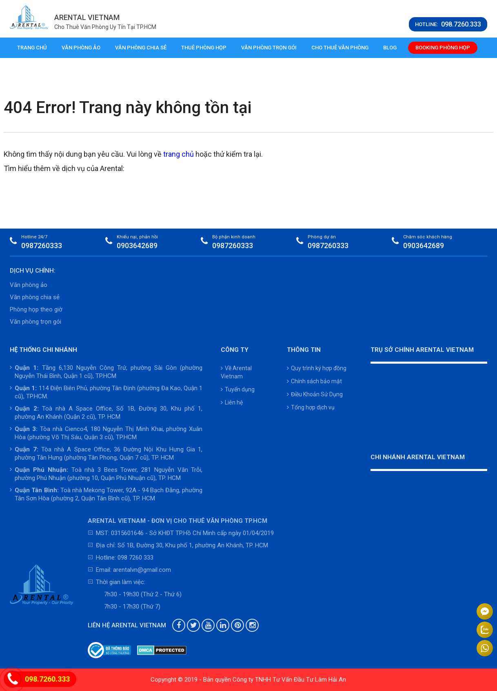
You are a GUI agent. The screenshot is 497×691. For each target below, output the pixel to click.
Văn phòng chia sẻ (140, 47)
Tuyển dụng (238, 389)
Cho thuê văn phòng (339, 47)
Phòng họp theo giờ (36, 309)
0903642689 (137, 245)
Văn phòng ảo (81, 47)
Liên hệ (232, 402)
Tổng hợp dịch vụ (311, 407)
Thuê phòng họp (203, 47)
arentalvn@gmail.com (142, 569)
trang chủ (178, 154)
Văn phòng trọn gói (269, 47)
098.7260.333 (47, 679)
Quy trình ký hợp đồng (316, 368)
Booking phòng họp (442, 47)
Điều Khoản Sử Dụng (315, 394)
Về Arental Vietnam (236, 372)
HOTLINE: (448, 24)
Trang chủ (32, 47)
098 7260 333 (135, 557)
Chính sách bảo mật (314, 381)
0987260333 (41, 245)
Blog (390, 47)
